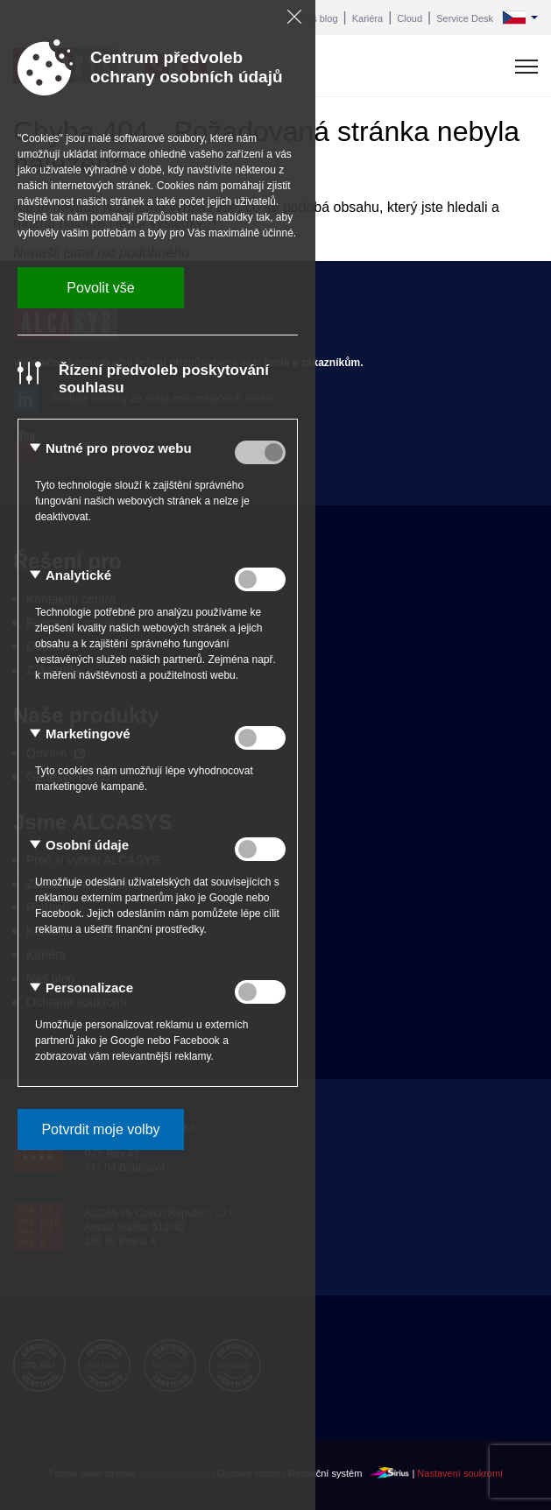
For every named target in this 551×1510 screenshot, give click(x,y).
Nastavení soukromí (460, 1474)
